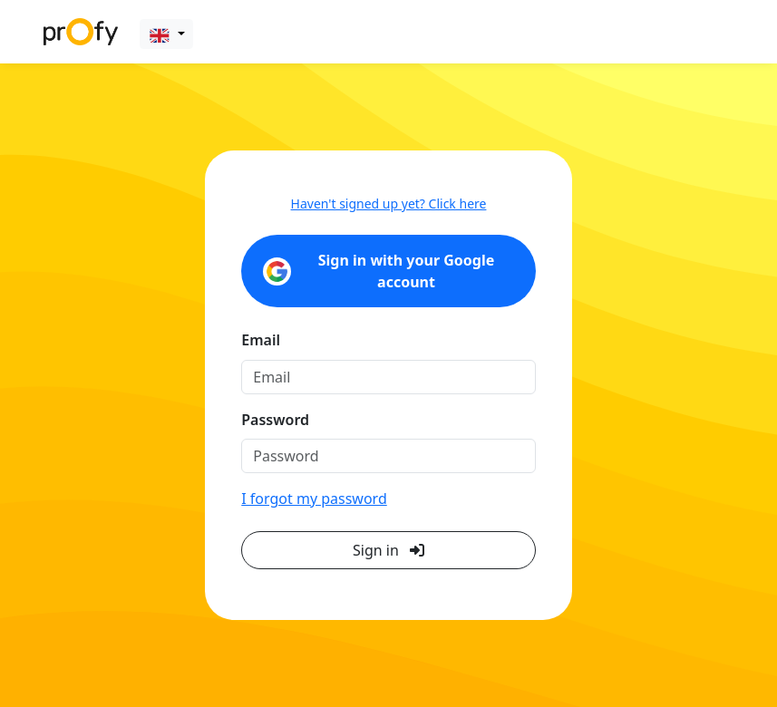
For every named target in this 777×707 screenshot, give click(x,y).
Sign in (388, 550)
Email (260, 340)
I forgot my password (313, 498)
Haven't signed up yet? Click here (389, 203)
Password (275, 420)
